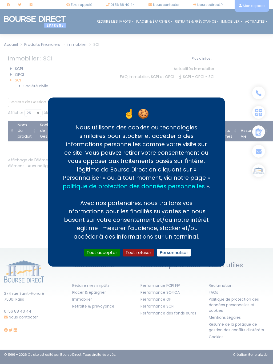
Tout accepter (102, 253)
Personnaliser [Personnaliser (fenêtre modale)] (174, 253)
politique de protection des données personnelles (134, 186)
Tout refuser (138, 253)
